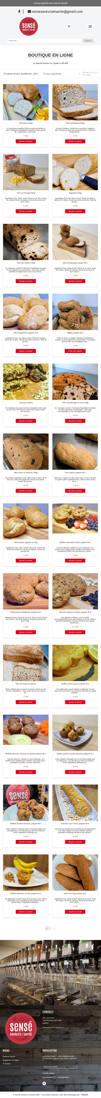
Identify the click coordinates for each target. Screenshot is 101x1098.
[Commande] (61, 85)
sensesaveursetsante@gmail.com (55, 12)
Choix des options (75, 363)
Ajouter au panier (26, 153)
